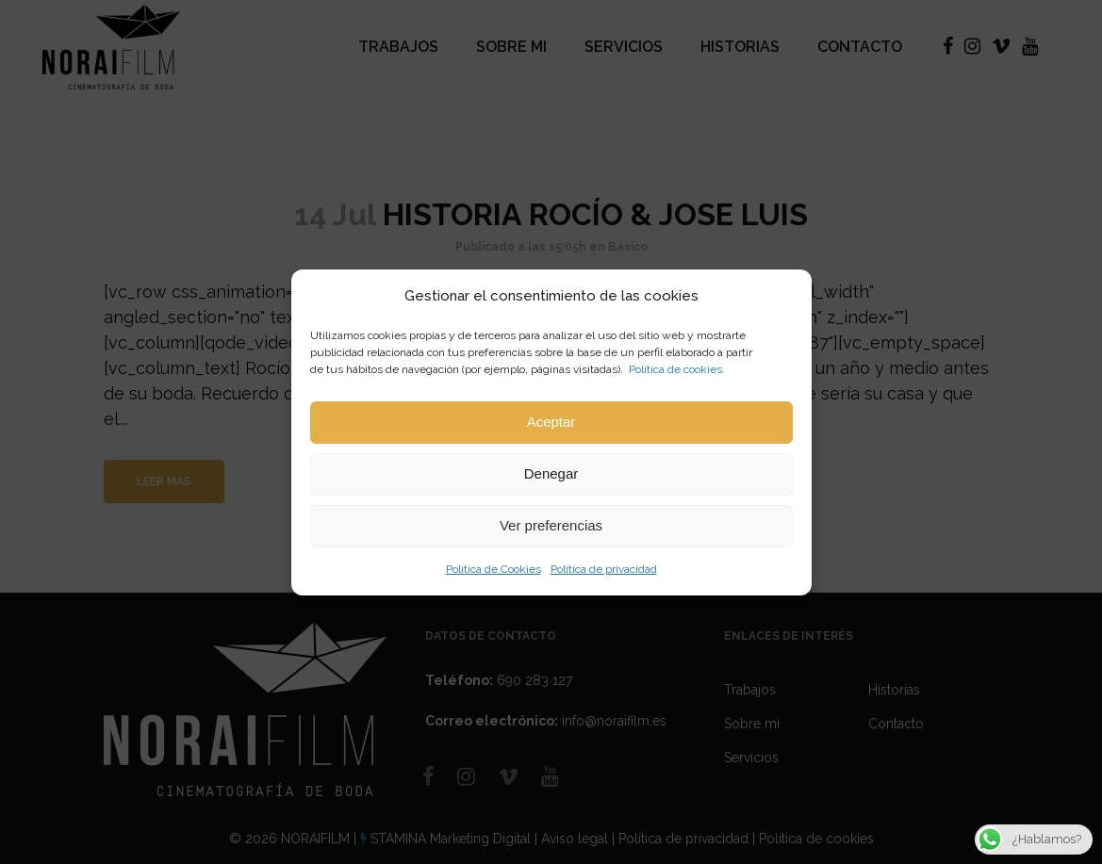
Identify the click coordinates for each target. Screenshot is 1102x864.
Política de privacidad (604, 569)
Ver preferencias (551, 525)
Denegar (551, 473)
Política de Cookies (493, 569)
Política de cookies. (677, 369)
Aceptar (551, 422)
